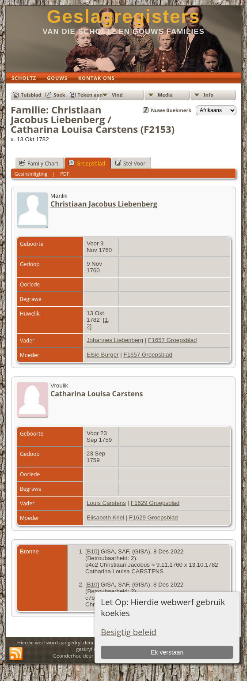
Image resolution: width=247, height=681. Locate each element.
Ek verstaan (167, 652)
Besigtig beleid (128, 631)
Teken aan (90, 94)
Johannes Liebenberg (115, 340)
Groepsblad (86, 163)
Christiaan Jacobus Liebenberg (103, 204)
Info (208, 94)
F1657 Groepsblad (172, 340)
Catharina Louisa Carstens (96, 394)
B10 (92, 551)
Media (165, 94)
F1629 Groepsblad (155, 503)
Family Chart (38, 163)
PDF (64, 173)
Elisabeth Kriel (105, 517)
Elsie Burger (103, 354)
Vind (117, 94)
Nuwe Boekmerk (171, 110)
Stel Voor (130, 163)
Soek (59, 94)
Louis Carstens (106, 503)
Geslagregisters (124, 16)
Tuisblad (31, 94)
